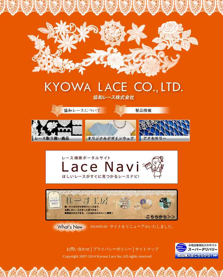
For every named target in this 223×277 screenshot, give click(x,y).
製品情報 (143, 111)
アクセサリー (164, 130)
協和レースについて (79, 111)
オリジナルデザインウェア (110, 130)
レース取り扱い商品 (56, 130)
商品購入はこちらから (196, 250)
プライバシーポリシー (112, 249)
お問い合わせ (78, 249)
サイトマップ (146, 249)
